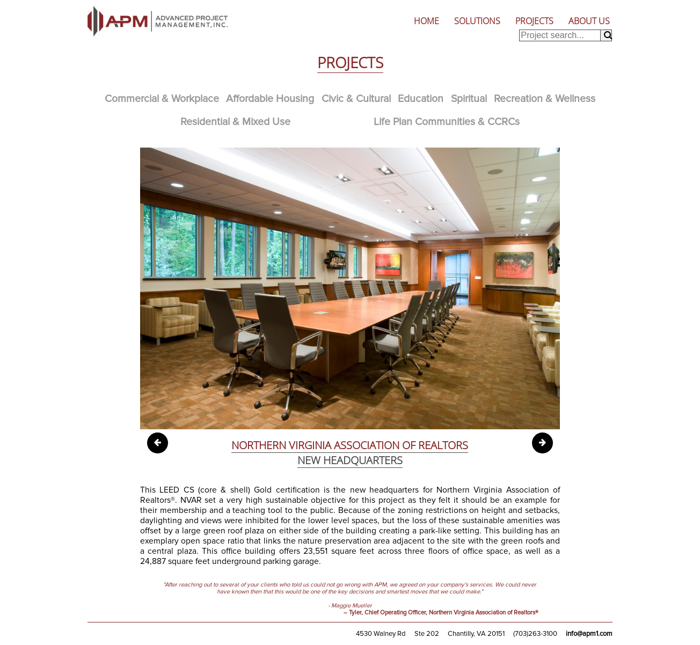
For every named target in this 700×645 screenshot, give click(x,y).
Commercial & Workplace (162, 98)
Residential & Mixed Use (235, 121)
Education (420, 98)
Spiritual (469, 98)
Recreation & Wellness (544, 98)
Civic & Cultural (356, 98)
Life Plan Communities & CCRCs (447, 121)
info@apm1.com (589, 633)
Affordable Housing (270, 98)
